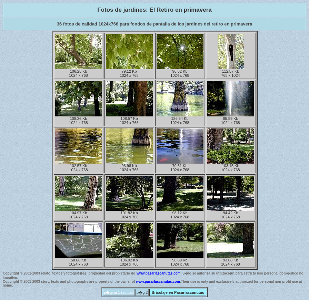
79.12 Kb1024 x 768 (129, 71)
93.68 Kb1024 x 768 (230, 260)
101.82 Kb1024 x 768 (129, 213)
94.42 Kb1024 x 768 (230, 213)
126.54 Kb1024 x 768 (180, 119)
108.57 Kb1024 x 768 (129, 119)
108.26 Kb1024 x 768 (78, 119)
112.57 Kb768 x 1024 (231, 71)
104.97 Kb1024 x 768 (78, 213)
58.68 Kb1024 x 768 (78, 260)
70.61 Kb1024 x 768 (180, 166)
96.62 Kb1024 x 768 (180, 71)
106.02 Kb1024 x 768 (129, 260)
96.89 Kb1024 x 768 (180, 260)
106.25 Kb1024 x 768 (78, 71)
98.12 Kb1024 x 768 (180, 213)
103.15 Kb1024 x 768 (230, 166)
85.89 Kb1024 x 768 (230, 119)
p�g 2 (142, 292)
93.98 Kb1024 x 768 (129, 166)
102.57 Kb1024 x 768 (78, 166)
